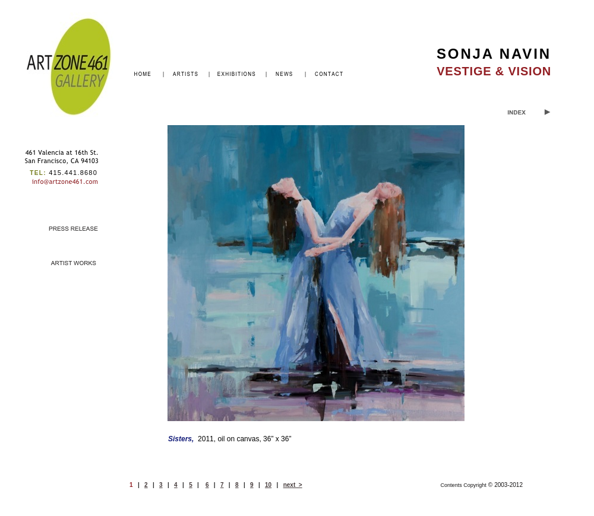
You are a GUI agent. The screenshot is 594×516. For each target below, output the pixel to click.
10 (268, 485)
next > (292, 485)
